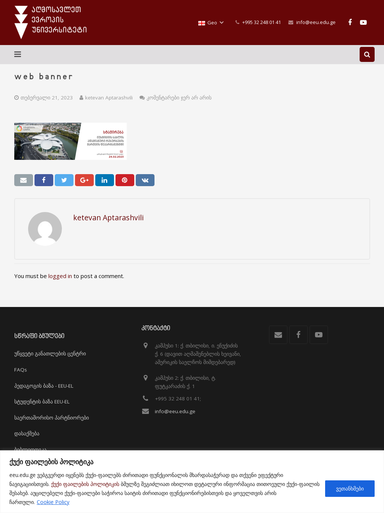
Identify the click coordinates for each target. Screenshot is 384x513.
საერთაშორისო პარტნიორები (51, 417)
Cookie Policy (53, 501)
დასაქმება (26, 433)
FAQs (20, 369)
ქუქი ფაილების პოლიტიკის (85, 483)
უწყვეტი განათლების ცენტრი (50, 353)
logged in (60, 276)
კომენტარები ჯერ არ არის (179, 97)
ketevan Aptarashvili (109, 97)
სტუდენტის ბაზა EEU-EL (42, 401)
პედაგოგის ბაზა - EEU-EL (44, 385)
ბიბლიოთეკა (30, 449)
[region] (192, 481)
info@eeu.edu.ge (316, 22)
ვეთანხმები (350, 488)
